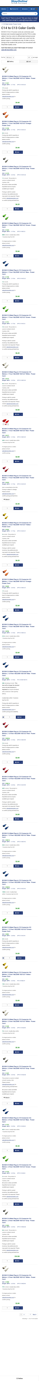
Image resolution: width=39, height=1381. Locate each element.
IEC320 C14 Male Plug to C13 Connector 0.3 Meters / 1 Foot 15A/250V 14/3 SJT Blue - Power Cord (18, 272)
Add (17, 107)
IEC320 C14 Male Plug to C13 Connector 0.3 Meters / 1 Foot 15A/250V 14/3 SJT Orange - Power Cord (17, 123)
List (29, 61)
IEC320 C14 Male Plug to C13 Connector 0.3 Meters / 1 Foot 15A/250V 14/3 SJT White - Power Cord (18, 78)
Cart (34, 9)
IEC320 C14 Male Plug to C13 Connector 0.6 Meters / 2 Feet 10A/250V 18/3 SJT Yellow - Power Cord (16, 974)
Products (14, 9)
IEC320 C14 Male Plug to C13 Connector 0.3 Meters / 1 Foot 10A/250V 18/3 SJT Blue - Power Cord (18, 626)
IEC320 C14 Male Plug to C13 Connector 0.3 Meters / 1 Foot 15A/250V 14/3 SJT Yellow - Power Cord (16, 525)
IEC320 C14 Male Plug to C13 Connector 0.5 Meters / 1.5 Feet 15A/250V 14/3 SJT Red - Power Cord (18, 779)
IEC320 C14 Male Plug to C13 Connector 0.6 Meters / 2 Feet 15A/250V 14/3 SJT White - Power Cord (18, 1021)
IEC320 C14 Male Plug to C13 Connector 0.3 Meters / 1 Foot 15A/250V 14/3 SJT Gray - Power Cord (18, 169)
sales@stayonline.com (27, 20)
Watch (6, 500)
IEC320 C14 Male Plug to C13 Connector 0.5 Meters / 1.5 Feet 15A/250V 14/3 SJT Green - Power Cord (17, 929)
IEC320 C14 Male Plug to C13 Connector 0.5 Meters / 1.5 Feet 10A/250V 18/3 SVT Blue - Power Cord (19, 673)
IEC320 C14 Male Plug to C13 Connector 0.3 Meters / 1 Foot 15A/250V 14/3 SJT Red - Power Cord (18, 478)
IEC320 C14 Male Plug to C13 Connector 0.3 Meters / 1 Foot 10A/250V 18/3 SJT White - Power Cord (18, 374)
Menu (4, 9)
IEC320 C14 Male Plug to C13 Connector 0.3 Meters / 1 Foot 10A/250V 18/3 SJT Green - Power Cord (19, 225)
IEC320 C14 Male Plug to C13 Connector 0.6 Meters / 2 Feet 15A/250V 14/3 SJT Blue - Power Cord (18, 1120)
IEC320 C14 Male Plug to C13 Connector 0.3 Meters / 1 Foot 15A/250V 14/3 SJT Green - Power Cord (19, 317)
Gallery (10, 61)
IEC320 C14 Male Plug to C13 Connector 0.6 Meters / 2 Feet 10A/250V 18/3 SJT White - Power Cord (18, 1277)
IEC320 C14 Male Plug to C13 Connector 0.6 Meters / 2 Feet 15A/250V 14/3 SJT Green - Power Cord (19, 1167)
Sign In (24, 9)
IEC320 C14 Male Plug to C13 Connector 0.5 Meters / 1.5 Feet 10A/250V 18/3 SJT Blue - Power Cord (19, 835)
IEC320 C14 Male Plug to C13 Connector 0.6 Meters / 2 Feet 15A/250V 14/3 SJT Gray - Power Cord (18, 1068)
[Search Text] (17, 13)
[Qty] (8, 107)
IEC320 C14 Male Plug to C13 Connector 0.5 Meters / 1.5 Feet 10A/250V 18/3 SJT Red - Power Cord (18, 734)
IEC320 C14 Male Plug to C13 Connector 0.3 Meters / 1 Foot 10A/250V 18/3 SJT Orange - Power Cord (17, 581)
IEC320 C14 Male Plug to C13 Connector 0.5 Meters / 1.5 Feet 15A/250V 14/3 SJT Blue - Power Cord (19, 882)
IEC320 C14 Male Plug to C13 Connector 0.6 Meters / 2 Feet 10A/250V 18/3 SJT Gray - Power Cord (18, 1221)
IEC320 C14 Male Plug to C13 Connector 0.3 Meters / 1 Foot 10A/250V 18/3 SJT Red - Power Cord (18, 431)
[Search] (35, 13)
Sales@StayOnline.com (8, 1084)
